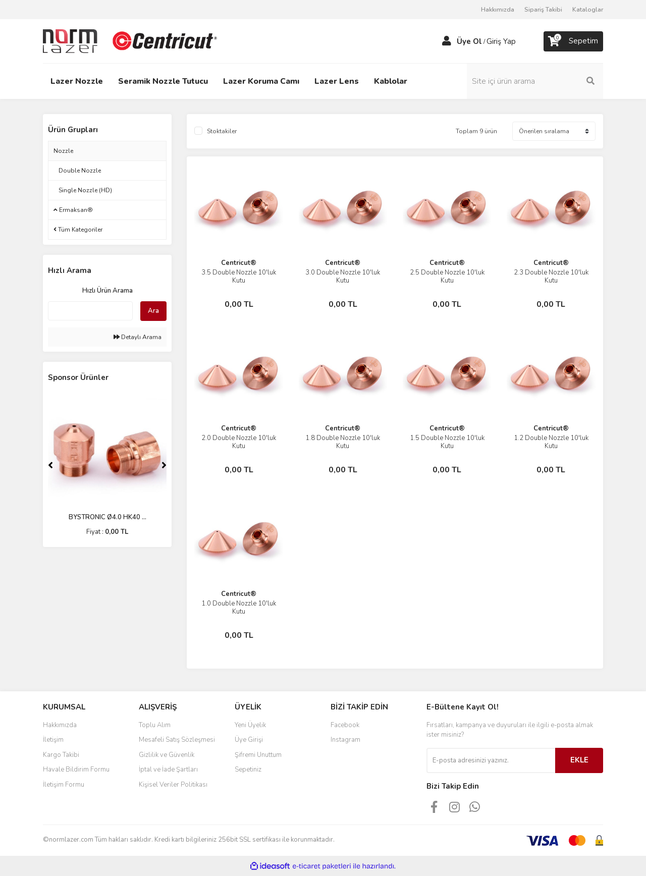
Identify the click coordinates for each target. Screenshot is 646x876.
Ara (153, 310)
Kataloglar (587, 10)
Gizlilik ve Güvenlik (166, 754)
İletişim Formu (63, 784)
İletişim (53, 739)
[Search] (535, 81)
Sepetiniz (248, 769)
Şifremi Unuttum (258, 754)
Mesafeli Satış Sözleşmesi (177, 739)
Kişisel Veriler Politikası (173, 784)
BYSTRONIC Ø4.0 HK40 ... (107, 517)
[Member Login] (446, 41)
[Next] (164, 465)
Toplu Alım (155, 725)
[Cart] (573, 41)
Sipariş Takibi (543, 10)
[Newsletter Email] (490, 760)
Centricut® (238, 262)
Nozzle (63, 151)
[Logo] (131, 41)
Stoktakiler (222, 131)
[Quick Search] (90, 310)
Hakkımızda (497, 10)
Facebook (345, 725)
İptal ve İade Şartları (168, 769)
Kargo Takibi (61, 754)
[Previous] (50, 465)
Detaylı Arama (138, 337)
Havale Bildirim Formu (76, 769)
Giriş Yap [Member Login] (501, 41)
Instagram (345, 739)
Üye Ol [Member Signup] (469, 41)
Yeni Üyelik (250, 725)
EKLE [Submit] (579, 760)
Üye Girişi (249, 739)
